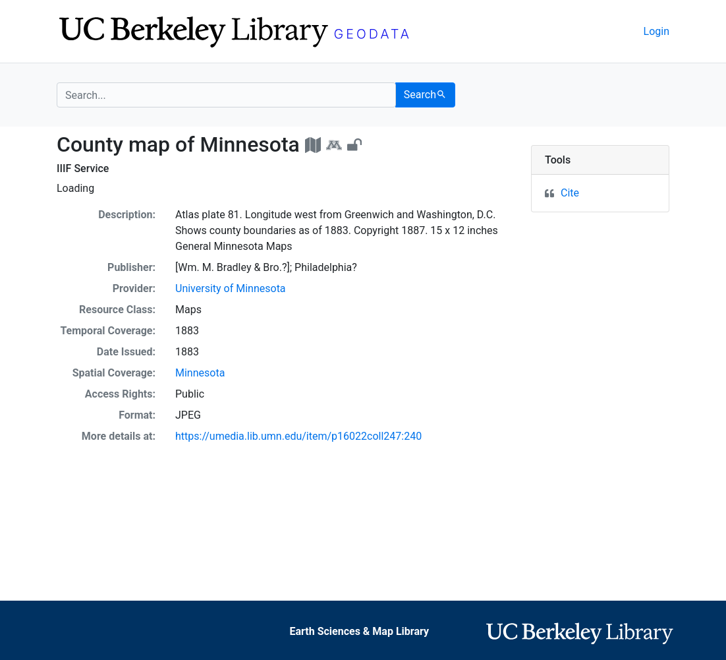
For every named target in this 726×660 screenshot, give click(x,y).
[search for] (226, 94)
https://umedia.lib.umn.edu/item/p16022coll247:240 (298, 436)
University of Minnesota (230, 288)
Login (656, 31)
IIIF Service (83, 168)
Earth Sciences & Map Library (359, 631)
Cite (570, 193)
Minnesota (200, 373)
